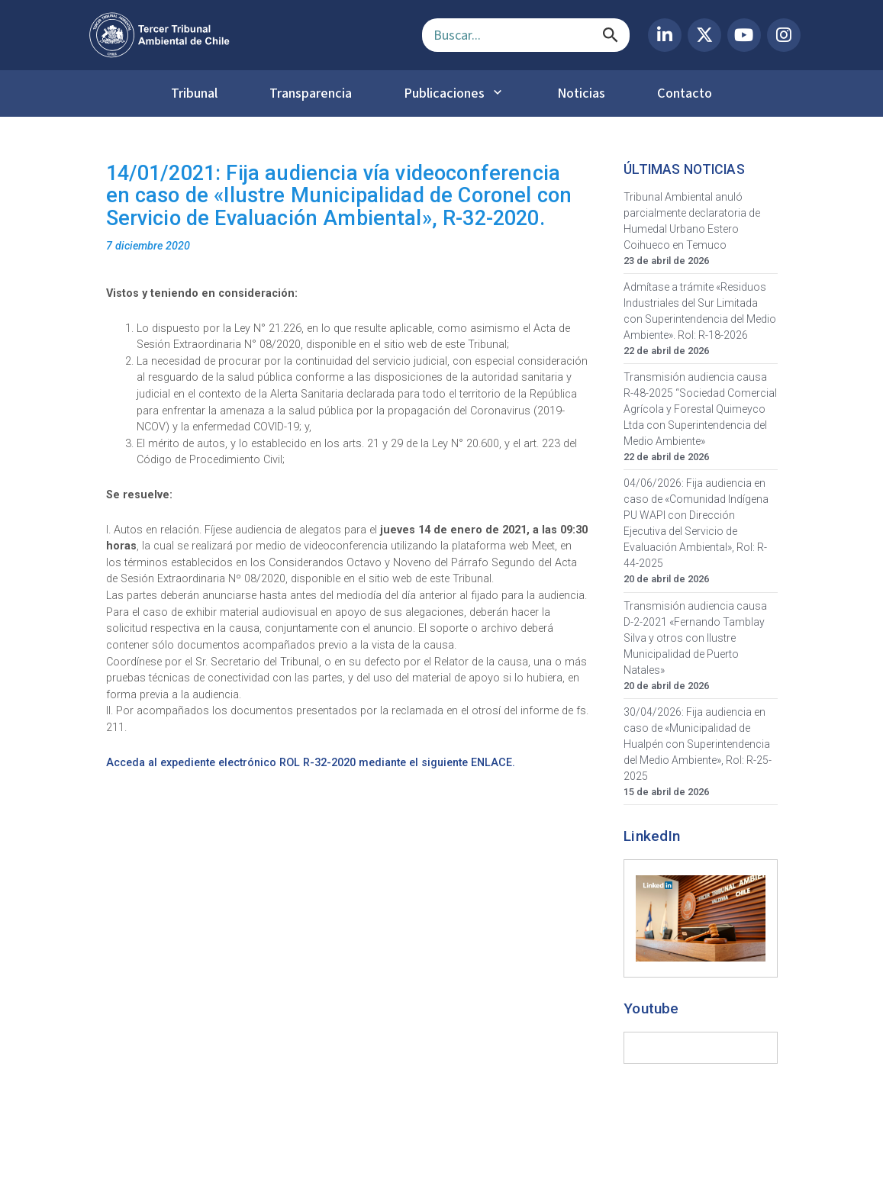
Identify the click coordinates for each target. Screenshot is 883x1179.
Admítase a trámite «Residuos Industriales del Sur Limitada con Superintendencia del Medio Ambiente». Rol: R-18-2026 (700, 311)
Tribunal (194, 93)
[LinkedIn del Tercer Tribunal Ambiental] (665, 35)
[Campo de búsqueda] (525, 35)
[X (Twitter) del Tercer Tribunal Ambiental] (704, 35)
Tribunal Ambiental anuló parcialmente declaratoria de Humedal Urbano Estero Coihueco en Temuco (692, 221)
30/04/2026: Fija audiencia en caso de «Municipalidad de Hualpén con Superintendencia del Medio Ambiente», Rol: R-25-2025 (698, 744)
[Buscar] (610, 35)
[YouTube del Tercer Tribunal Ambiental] (744, 35)
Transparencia (310, 93)
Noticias (581, 93)
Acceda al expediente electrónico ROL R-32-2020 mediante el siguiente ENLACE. (310, 762)
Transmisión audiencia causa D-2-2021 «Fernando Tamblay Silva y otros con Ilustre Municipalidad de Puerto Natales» (695, 638)
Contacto (684, 93)
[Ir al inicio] (243, 35)
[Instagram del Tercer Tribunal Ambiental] (784, 35)
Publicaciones (444, 93)
